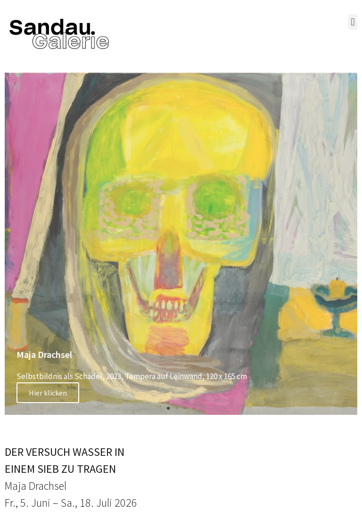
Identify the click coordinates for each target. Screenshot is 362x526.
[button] (352, 22)
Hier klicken (48, 392)
